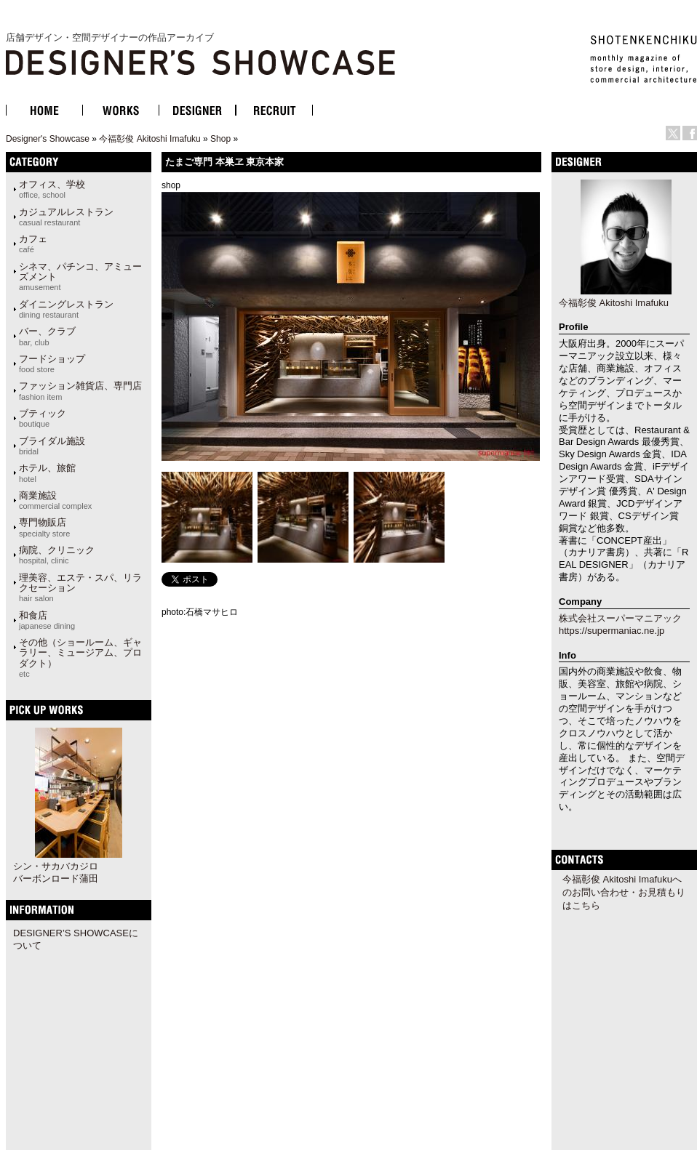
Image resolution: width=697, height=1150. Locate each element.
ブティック (42, 418)
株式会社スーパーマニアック (620, 618)
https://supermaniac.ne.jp (611, 630)
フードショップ (52, 363)
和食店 (47, 620)
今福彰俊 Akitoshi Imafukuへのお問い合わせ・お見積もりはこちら (623, 892)
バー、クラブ (47, 336)
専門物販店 (44, 527)
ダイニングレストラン (66, 309)
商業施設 (55, 500)
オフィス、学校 (52, 189)
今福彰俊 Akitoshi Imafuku (149, 139)
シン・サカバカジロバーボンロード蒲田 (55, 872)
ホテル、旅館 (47, 472)
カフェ (33, 243)
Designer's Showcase (47, 139)
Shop (220, 139)
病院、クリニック (57, 554)
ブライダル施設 (52, 445)
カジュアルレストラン (66, 216)
